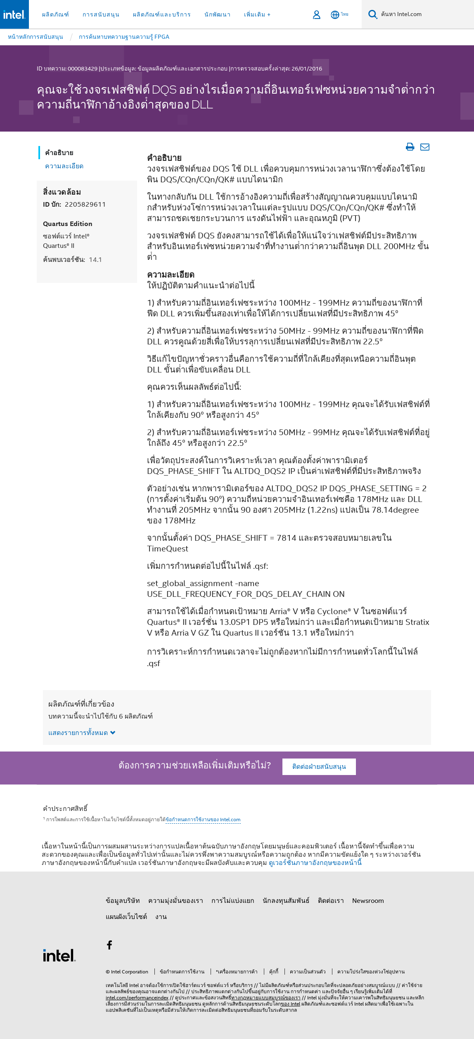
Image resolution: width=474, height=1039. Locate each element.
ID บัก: (74, 204)
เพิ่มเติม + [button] (257, 14)
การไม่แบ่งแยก (232, 901)
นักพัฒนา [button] (217, 14)
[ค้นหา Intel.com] (426, 14)
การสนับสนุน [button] (101, 14)
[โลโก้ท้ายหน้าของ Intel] (59, 955)
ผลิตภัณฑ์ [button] (55, 14)
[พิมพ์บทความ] (409, 146)
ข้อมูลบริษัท (123, 901)
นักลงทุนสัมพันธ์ (286, 901)
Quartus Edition (67, 223)
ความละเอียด (64, 166)
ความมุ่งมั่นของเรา (175, 901)
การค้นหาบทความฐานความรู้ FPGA (124, 36)
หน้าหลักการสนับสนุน (35, 36)
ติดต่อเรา (331, 901)
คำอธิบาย (59, 152)
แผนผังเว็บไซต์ (126, 917)
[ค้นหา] (373, 14)
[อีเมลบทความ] (424, 146)
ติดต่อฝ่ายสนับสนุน (319, 767)
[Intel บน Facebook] (109, 946)
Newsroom (368, 901)
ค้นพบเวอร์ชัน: (72, 259)
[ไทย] (340, 14)
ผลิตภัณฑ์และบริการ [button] (162, 14)
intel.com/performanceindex (137, 997)
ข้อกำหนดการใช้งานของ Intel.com (203, 819)
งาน (161, 917)
